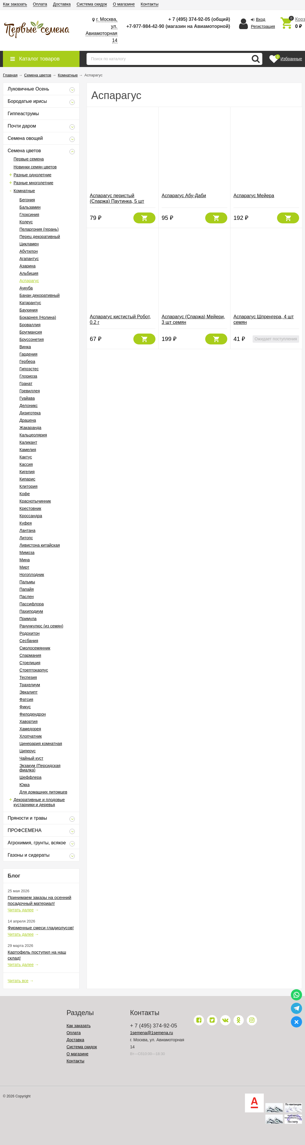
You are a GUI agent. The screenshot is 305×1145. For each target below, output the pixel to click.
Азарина (27, 266)
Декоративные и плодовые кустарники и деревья (39, 802)
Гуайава (27, 398)
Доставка (62, 4)
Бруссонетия (31, 339)
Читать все (18, 980)
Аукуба (26, 288)
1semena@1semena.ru (151, 1032)
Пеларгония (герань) (39, 229)
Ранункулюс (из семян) (41, 626)
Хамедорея (30, 728)
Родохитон (29, 633)
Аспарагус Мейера (253, 195)
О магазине (124, 4)
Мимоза (26, 552)
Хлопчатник (30, 736)
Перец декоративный (39, 236)
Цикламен (29, 244)
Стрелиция (29, 662)
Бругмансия (30, 332)
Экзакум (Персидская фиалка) (39, 767)
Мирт (24, 567)
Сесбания (28, 640)
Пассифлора (31, 604)
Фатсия (26, 699)
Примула (28, 618)
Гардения (28, 354)
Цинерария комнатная (40, 743)
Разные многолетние (33, 182)
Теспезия (28, 677)
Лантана (27, 530)
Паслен (26, 596)
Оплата (40, 4)
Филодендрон (32, 714)
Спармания (30, 655)
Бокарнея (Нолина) (37, 317)
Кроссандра (30, 515)
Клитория (28, 486)
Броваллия (30, 324)
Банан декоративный (39, 295)
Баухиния (28, 310)
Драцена (27, 420)
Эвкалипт (28, 692)
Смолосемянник (34, 648)
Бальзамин (30, 207)
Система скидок (92, 4)
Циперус (27, 751)
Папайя (26, 589)
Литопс (26, 537)
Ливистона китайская (39, 545)
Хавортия (28, 721)
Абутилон (28, 251)
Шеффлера (30, 777)
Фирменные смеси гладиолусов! (41, 927)
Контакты (149, 4)
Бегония (27, 199)
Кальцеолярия (33, 435)
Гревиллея (29, 391)
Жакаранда (30, 427)
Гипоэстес (29, 368)
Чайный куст (31, 758)
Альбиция (28, 273)
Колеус (26, 222)
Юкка (24, 784)
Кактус (25, 457)
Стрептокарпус (33, 670)
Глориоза (28, 376)
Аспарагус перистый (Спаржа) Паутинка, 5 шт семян (117, 201)
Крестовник (30, 508)
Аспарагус (29, 280)
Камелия (27, 449)
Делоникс (28, 405)
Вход (260, 19)
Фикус (25, 706)
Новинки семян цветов (35, 167)
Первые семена (29, 159)
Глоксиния (29, 214)
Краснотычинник (35, 501)
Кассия (26, 464)
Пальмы (27, 582)
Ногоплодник (31, 574)
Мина (24, 560)
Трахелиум (29, 684)
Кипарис (27, 479)
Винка (25, 346)
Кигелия (27, 471)
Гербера (27, 361)
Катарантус (30, 302)
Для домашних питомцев (43, 792)
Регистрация (263, 26)
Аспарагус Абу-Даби (184, 195)
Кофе (24, 493)
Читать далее (21, 910)
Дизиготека (30, 413)
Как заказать (15, 4)
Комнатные (24, 190)
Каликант (28, 442)
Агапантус (29, 258)
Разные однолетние (33, 175)
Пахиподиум (31, 611)
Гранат (25, 383)
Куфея (25, 523)
